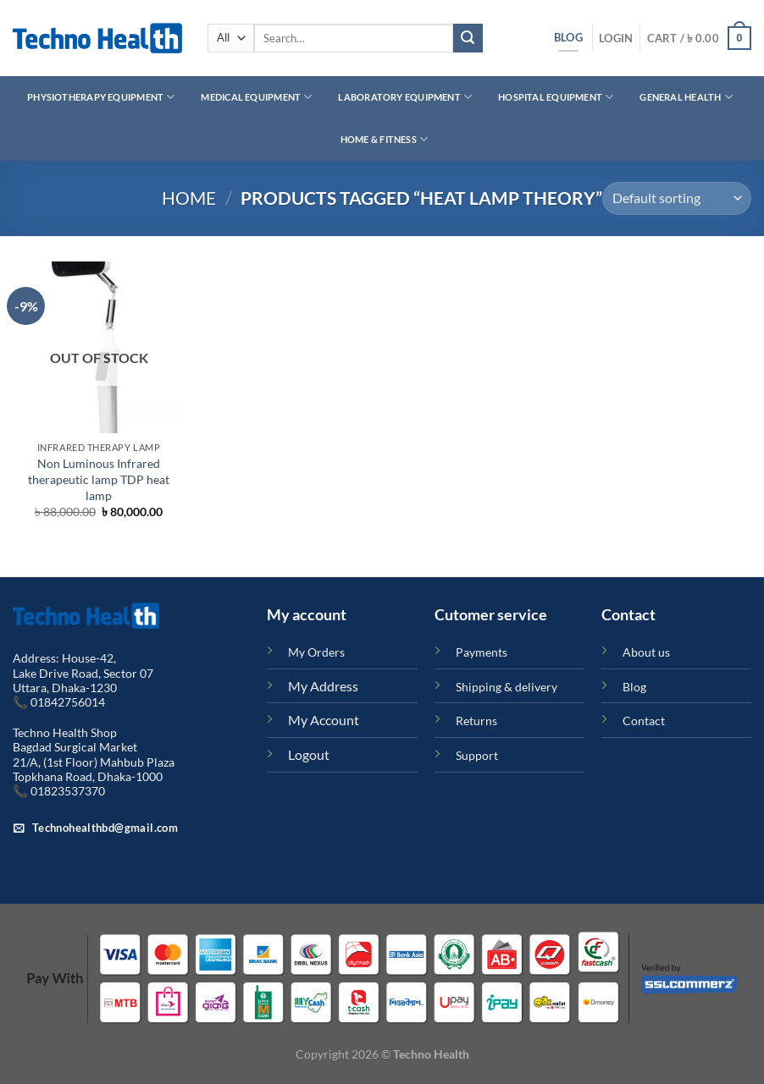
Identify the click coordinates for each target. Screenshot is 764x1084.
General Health (686, 97)
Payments (481, 652)
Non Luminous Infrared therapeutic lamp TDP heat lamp (98, 479)
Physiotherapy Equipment (101, 97)
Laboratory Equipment (405, 97)
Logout (308, 754)
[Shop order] (676, 198)
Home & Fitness (384, 139)
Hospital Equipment (555, 97)
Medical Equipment (256, 97)
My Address (323, 686)
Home (189, 197)
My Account (323, 720)
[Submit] (467, 38)
